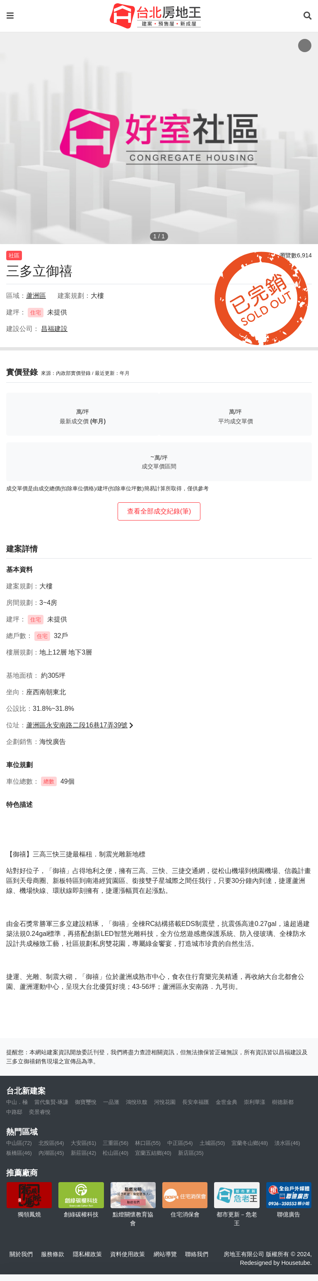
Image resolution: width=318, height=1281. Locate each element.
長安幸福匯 (195, 1102)
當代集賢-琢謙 (51, 1102)
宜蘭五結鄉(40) (153, 1153)
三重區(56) (115, 1143)
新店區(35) (191, 1153)
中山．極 (17, 1102)
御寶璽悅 (85, 1102)
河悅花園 (165, 1102)
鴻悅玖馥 (136, 1102)
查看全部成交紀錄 (159, 511)
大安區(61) (83, 1143)
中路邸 (14, 1112)
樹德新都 (283, 1102)
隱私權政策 (87, 1254)
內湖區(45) (51, 1153)
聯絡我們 (196, 1254)
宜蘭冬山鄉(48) (249, 1143)
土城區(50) (212, 1143)
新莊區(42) (83, 1153)
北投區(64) (51, 1143)
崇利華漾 (254, 1102)
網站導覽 (165, 1254)
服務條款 (52, 1254)
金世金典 (226, 1102)
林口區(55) (148, 1143)
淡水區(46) (287, 1143)
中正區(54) (180, 1143)
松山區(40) (115, 1153)
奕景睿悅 (40, 1112)
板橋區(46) (19, 1153)
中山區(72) (19, 1143)
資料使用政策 (127, 1254)
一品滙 (111, 1102)
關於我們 (21, 1254)
